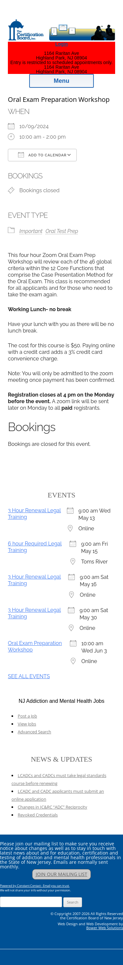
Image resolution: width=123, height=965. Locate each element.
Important (31, 231)
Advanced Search (34, 732)
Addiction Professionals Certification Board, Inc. (67, 13)
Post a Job (27, 716)
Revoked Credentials (38, 815)
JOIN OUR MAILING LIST (61, 874)
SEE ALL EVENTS (29, 676)
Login (61, 44)
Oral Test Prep (62, 231)
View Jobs (27, 724)
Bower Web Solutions (104, 927)
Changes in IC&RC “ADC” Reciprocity (52, 807)
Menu (62, 81)
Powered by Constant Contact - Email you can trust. (35, 886)
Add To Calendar (42, 155)
